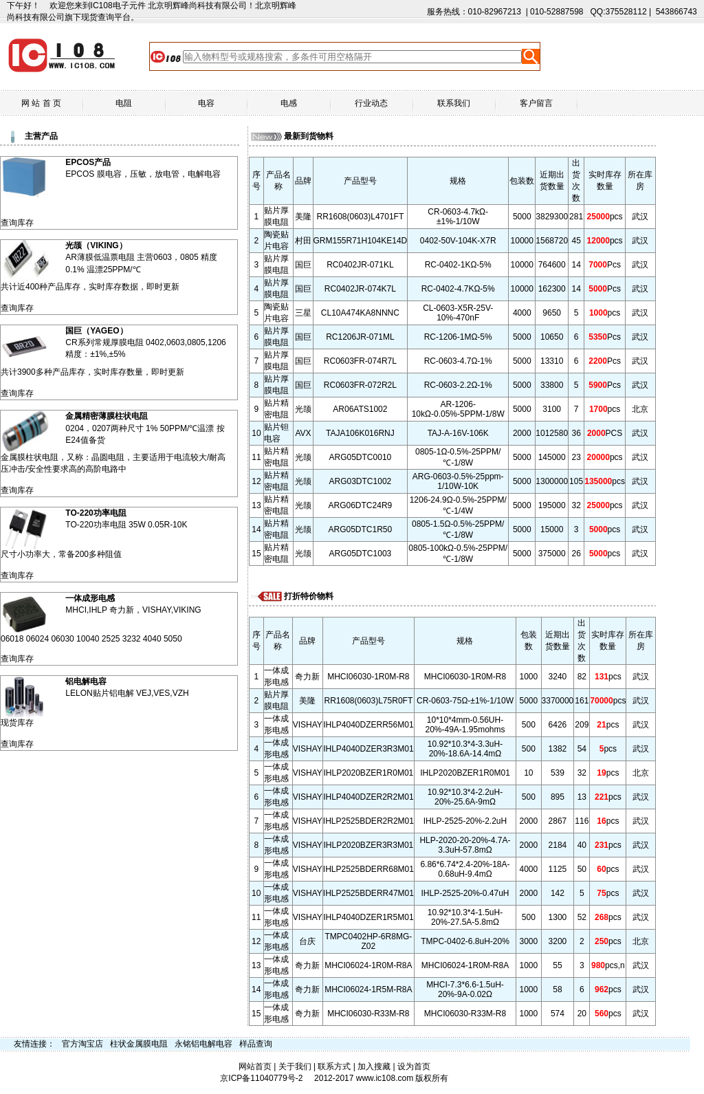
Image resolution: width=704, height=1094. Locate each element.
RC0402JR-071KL (360, 265)
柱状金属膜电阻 (139, 1044)
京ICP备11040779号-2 (261, 1078)
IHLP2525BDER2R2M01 (368, 821)
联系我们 (453, 103)
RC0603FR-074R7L (360, 361)
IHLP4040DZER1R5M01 (368, 917)
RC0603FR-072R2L (360, 385)
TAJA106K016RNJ (360, 433)
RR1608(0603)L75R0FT (368, 700)
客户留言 (536, 103)
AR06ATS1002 (360, 409)
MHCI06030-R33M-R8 (368, 1013)
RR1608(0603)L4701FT (360, 216)
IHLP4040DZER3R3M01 (368, 749)
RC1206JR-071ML (360, 337)
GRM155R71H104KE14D (361, 240)
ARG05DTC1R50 (361, 529)
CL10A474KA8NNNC (360, 313)
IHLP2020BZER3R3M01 (369, 845)
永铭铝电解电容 (203, 1044)
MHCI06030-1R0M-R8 (368, 676)
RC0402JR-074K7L (360, 289)
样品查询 (255, 1044)
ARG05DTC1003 (360, 553)
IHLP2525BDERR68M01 (368, 869)
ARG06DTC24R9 (361, 505)
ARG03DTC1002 (360, 481)
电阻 (124, 103)
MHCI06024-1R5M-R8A (368, 989)
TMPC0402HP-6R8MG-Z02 (368, 941)
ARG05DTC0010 (360, 457)
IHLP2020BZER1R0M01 (369, 773)
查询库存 (17, 223)
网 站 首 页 (41, 103)
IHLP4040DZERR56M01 (368, 725)
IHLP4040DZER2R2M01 (368, 797)
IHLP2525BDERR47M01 (368, 893)
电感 (288, 103)
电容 (206, 103)
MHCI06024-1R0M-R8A (368, 965)
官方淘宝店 (82, 1044)
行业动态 (371, 103)
